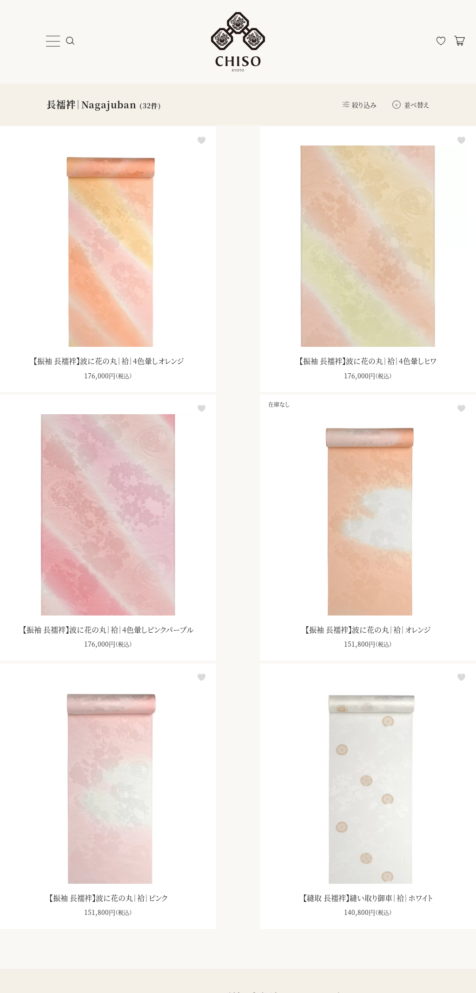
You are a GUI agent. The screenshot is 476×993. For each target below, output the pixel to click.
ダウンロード (267, 759)
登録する (434, 920)
